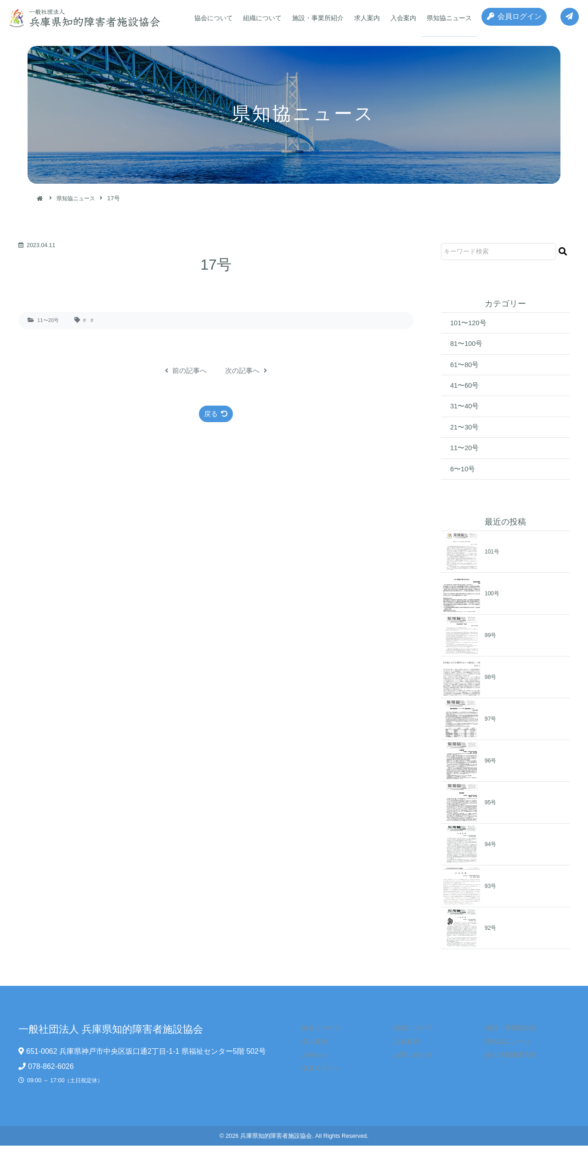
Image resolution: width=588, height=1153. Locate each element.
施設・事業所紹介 (314, 18)
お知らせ (309, 1062)
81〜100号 (468, 345)
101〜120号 (469, 323)
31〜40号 (465, 410)
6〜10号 (463, 476)
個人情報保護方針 (505, 1062)
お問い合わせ (407, 1062)
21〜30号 (465, 432)
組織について (260, 18)
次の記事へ (247, 370)
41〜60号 (465, 388)
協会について (212, 18)
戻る (216, 414)
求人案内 (362, 18)
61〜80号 (465, 367)
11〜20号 (49, 320)
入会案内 (397, 18)
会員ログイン (510, 18)
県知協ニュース (441, 18)
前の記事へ (184, 370)
